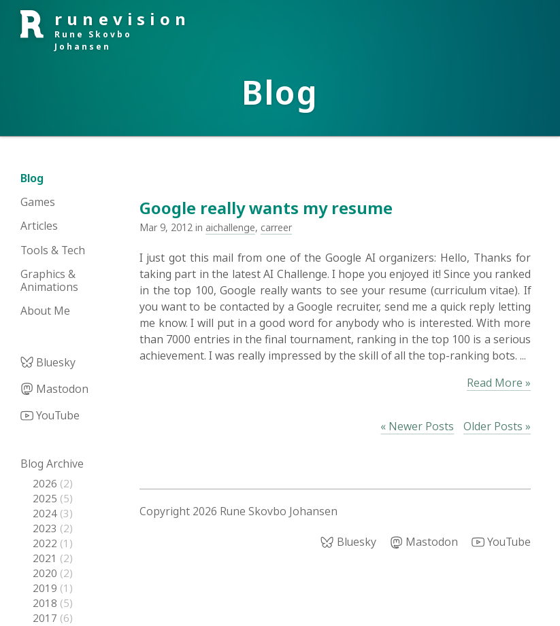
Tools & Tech (52, 250)
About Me (45, 310)
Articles (39, 225)
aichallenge (230, 227)
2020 (46, 573)
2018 (46, 603)
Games (37, 201)
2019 (46, 588)
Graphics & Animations (49, 280)
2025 (46, 498)
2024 (46, 513)
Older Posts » (497, 426)
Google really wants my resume (266, 207)
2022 (46, 543)
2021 (46, 558)
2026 (46, 483)
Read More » (499, 382)
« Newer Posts (417, 426)
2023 (46, 528)
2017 (46, 618)
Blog (32, 178)
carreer (276, 227)
